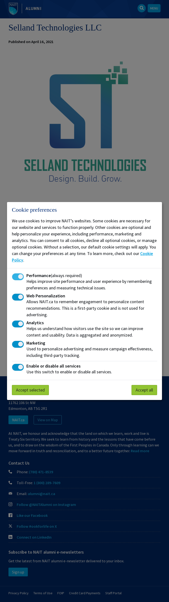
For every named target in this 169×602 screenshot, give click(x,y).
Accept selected (30, 390)
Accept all (144, 390)
